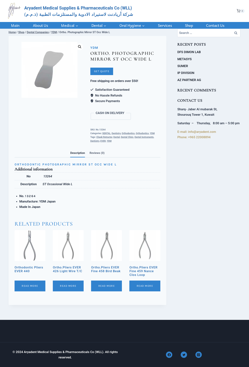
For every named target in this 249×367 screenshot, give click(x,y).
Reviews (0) (97, 153)
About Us (40, 25)
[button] (79, 46)
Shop (189, 25)
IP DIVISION (185, 73)
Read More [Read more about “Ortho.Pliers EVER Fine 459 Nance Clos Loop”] (145, 285)
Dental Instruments (144, 137)
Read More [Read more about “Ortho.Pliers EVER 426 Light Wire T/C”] (68, 285)
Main (15, 25)
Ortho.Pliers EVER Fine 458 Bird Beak (106, 269)
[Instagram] (198, 355)
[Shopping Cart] (240, 11)
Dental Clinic (127, 137)
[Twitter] (184, 355)
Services (165, 25)
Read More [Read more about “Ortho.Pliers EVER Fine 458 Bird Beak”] (106, 285)
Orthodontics (128, 133)
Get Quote (102, 71)
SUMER (182, 66)
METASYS (184, 59)
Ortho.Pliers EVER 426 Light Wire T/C (67, 269)
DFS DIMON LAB (189, 52)
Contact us (215, 25)
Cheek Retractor (104, 137)
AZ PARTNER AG (189, 80)
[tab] (77, 153)
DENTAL (106, 133)
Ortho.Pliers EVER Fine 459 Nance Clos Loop (143, 271)
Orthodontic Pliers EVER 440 (29, 269)
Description (77, 153)
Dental (116, 137)
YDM (94, 48)
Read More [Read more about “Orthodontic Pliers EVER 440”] (30, 285)
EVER (103, 141)
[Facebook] (169, 355)
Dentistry (116, 133)
